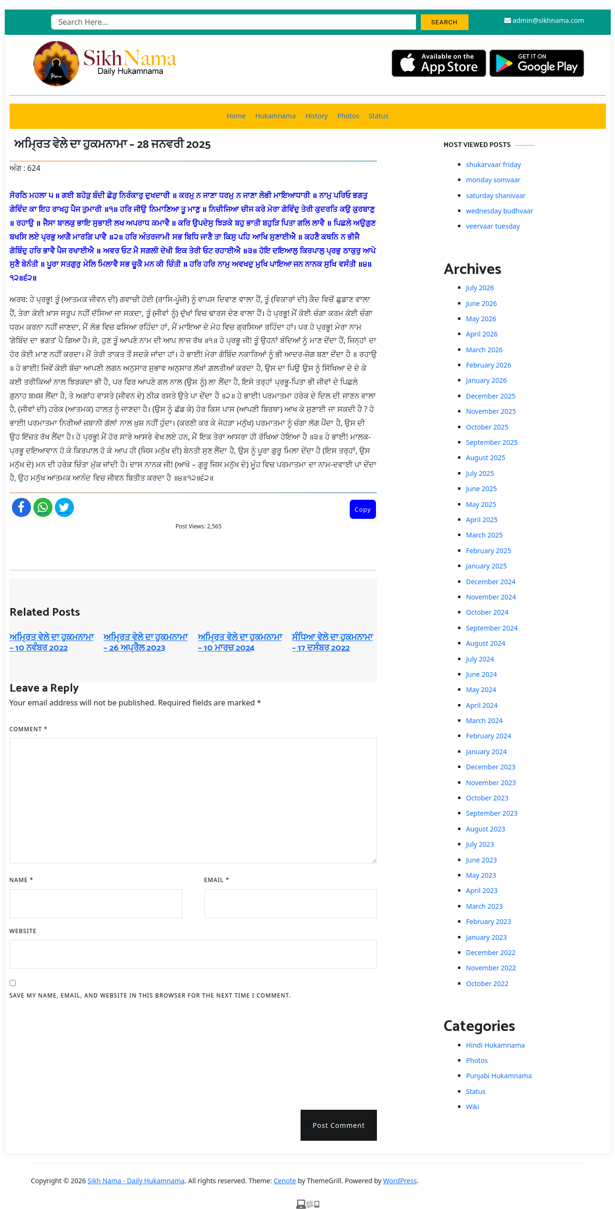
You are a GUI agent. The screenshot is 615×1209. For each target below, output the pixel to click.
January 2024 (486, 751)
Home (236, 115)
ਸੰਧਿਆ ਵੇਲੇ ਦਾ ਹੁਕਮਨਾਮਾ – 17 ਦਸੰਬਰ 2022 (332, 643)
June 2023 (481, 859)
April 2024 (482, 705)
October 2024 (487, 612)
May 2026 (481, 318)
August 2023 (485, 828)
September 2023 (492, 813)
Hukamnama (275, 115)
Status (378, 115)
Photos (348, 115)
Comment (29, 729)
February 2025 (488, 550)
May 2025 (481, 504)
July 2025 (480, 473)
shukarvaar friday (493, 164)
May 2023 (481, 875)
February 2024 (488, 735)
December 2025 (491, 395)
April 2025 (482, 519)
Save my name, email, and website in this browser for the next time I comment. (150, 995)
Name (22, 880)
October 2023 (487, 797)
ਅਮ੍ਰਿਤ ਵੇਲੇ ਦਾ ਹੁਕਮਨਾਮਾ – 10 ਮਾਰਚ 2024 (240, 643)
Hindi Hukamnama (495, 1045)
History (316, 115)
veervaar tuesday (493, 226)
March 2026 (484, 349)
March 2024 (484, 720)
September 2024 (492, 627)
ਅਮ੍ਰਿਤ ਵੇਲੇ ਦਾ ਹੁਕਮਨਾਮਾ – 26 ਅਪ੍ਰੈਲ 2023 (146, 643)
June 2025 (481, 488)
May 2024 (481, 689)
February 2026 (488, 364)
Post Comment (339, 1125)
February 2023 (488, 921)
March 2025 (484, 534)
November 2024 (491, 596)
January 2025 (486, 565)
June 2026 (481, 303)
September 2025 (492, 442)
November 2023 (491, 782)
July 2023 (480, 844)
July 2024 (480, 658)
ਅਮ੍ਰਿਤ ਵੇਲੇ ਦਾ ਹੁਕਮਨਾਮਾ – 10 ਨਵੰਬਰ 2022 (52, 643)
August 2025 (485, 457)
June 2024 (481, 674)
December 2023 (491, 766)
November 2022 (491, 967)
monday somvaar (493, 179)
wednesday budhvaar (499, 210)
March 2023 (484, 906)
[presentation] (49, 1051)
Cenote (285, 1180)
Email (216, 880)
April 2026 (482, 333)
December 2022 (491, 952)
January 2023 (486, 937)
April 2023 (482, 890)
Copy (362, 509)
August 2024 (485, 643)
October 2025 (487, 426)
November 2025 (491, 411)
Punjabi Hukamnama (499, 1075)
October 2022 (487, 983)
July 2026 (480, 287)
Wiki (472, 1106)
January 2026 (486, 380)
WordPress (400, 1180)
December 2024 (491, 581)
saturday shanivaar (496, 195)
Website (23, 931)
